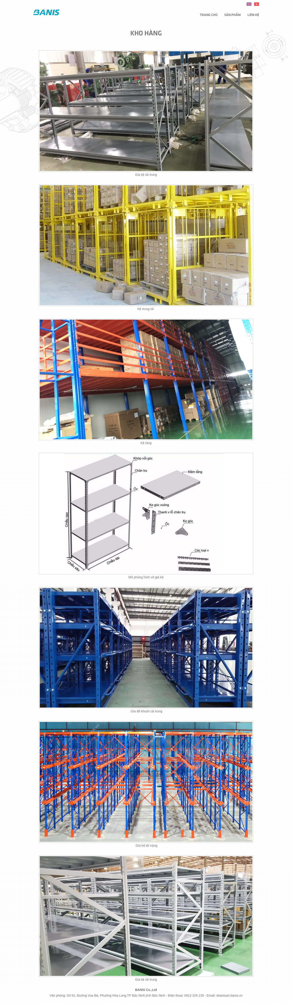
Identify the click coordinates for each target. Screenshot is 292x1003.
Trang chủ (208, 15)
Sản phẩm (232, 15)
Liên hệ (253, 15)
